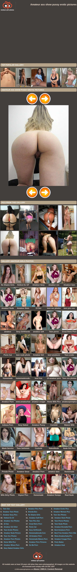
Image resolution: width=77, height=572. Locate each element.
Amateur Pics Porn (35, 509)
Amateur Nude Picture (12, 533)
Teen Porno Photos (61, 521)
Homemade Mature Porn (38, 539)
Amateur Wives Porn (11, 545)
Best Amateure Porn (62, 530)
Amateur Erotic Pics (61, 509)
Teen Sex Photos (60, 515)
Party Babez (59, 542)
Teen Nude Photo (60, 524)
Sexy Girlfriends (35, 530)
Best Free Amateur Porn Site (65, 533)
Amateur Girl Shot (11, 527)
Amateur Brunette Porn (63, 527)
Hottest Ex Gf (9, 518)
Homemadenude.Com (37, 533)
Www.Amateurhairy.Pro (63, 536)
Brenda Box (32, 512)
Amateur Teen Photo (10, 512)
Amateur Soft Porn (36, 518)
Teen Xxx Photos (10, 536)
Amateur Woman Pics (62, 512)
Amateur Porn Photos (12, 539)
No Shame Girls (34, 515)
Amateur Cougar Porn (62, 539)
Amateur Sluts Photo (62, 518)
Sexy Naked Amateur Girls (14, 548)
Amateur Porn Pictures (37, 542)
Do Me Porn (33, 545)
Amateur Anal (59, 545)
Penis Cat (32, 527)
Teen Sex (6, 509)
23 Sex (6, 524)
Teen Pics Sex (34, 521)
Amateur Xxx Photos (11, 521)
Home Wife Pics (10, 542)
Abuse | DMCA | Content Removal (48, 569)
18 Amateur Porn (35, 536)
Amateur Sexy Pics (10, 515)
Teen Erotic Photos (11, 530)
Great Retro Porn (35, 524)
